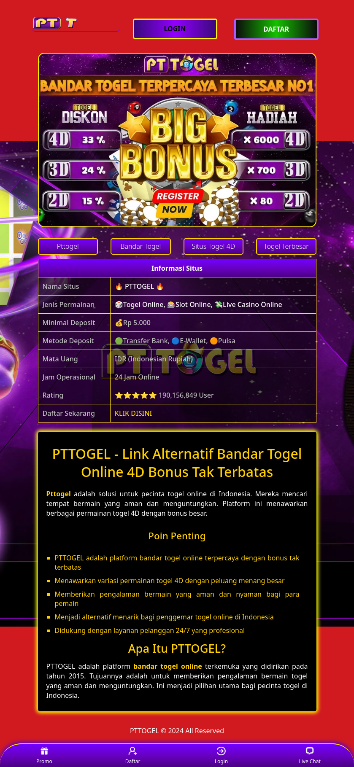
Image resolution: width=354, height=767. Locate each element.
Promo (44, 755)
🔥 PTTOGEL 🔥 (140, 286)
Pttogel (58, 493)
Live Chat (309, 755)
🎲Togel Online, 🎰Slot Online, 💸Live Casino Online (198, 304)
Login (221, 755)
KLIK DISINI (133, 413)
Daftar (133, 755)
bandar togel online (167, 666)
